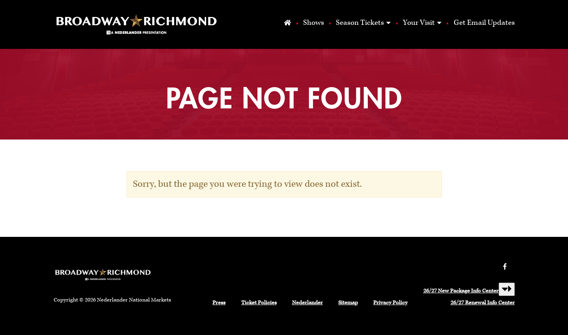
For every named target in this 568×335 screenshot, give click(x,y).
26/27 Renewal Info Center (483, 303)
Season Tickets (360, 23)
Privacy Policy (390, 303)
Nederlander (307, 303)
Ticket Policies (259, 303)
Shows (313, 23)
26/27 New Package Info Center (461, 291)
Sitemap (348, 303)
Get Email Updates (484, 23)
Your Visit (419, 23)
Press (218, 303)
